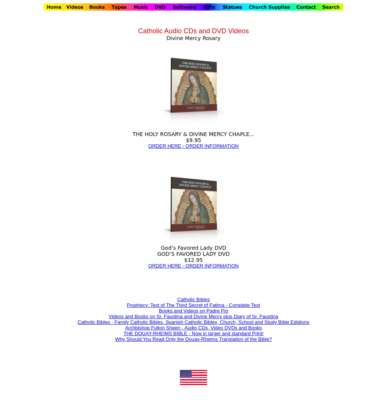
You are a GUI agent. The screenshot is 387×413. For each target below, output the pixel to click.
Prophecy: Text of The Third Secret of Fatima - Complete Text (193, 305)
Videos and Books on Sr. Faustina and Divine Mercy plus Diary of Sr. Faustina (194, 316)
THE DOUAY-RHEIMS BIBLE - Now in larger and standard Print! (194, 333)
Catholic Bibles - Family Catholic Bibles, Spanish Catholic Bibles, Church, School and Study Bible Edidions (193, 322)
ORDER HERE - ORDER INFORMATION (194, 146)
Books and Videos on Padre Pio (193, 311)
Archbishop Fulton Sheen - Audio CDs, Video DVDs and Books (193, 328)
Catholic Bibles (193, 299)
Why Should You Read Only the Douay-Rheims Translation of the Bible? (193, 339)
